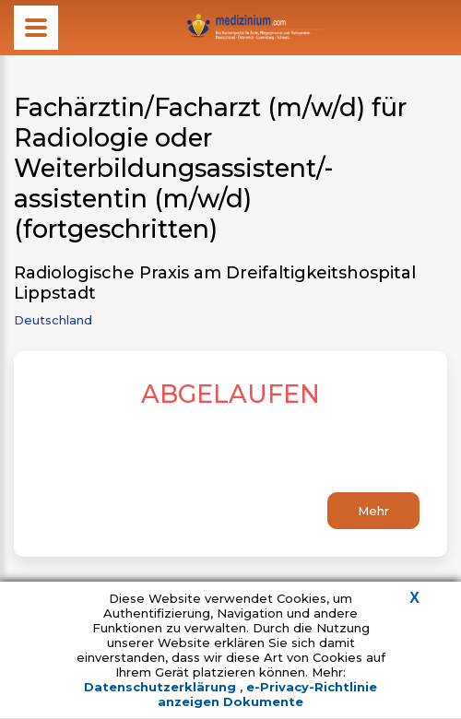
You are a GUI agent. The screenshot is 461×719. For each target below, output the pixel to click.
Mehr (373, 510)
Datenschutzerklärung (162, 686)
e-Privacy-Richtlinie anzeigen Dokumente (267, 694)
